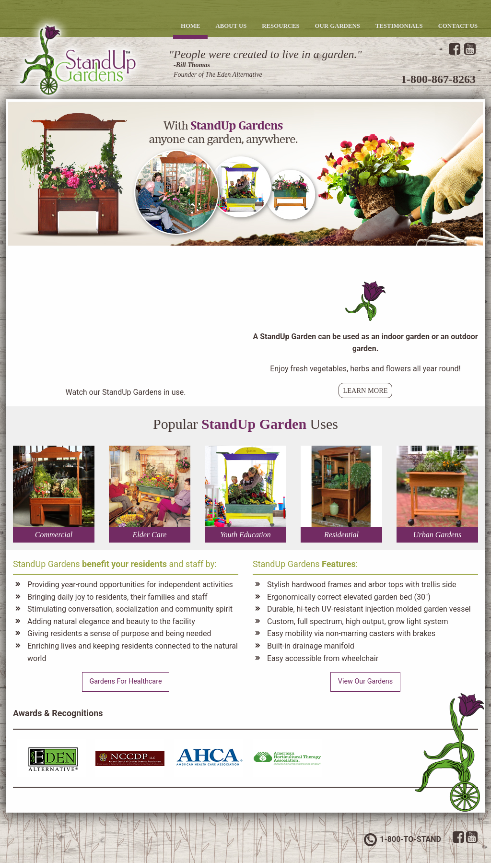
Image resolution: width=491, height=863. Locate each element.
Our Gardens (337, 26)
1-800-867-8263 (438, 79)
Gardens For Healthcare (125, 681)
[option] (245, 174)
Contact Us (458, 26)
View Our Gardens (365, 681)
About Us (230, 26)
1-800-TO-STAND (401, 839)
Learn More (365, 390)
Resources (280, 26)
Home (190, 26)
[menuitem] (190, 26)
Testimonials (399, 26)
